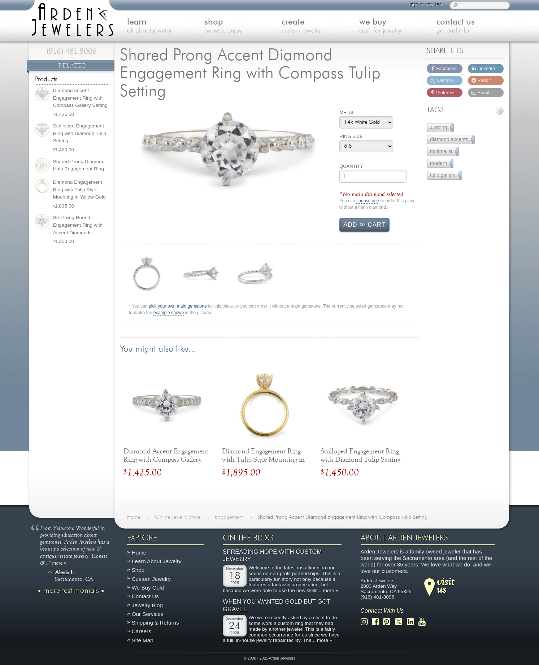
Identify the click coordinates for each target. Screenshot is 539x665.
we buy (393, 26)
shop (239, 26)
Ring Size (351, 136)
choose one (367, 201)
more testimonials (71, 590)
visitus (445, 584)
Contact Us (145, 596)
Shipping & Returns (155, 623)
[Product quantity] (372, 176)
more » (59, 562)
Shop (138, 570)
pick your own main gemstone (178, 306)
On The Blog (248, 538)
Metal (347, 112)
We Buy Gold (148, 587)
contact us (471, 26)
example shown (168, 312)
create (317, 26)
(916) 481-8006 (72, 51)
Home (139, 552)
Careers (141, 631)
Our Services (148, 613)
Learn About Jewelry (157, 561)
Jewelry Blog (147, 605)
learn (162, 26)
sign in (416, 4)
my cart (434, 4)
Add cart (364, 224)
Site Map (142, 640)
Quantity (351, 166)
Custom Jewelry (151, 578)
